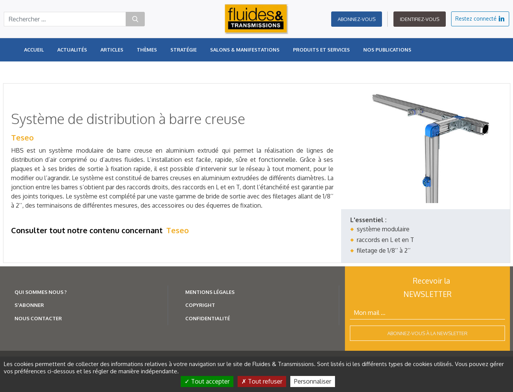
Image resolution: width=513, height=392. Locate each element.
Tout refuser (261, 381)
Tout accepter (207, 381)
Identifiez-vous (419, 19)
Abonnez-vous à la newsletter (427, 333)
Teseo (22, 137)
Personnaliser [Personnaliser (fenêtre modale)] (312, 381)
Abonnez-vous (356, 19)
